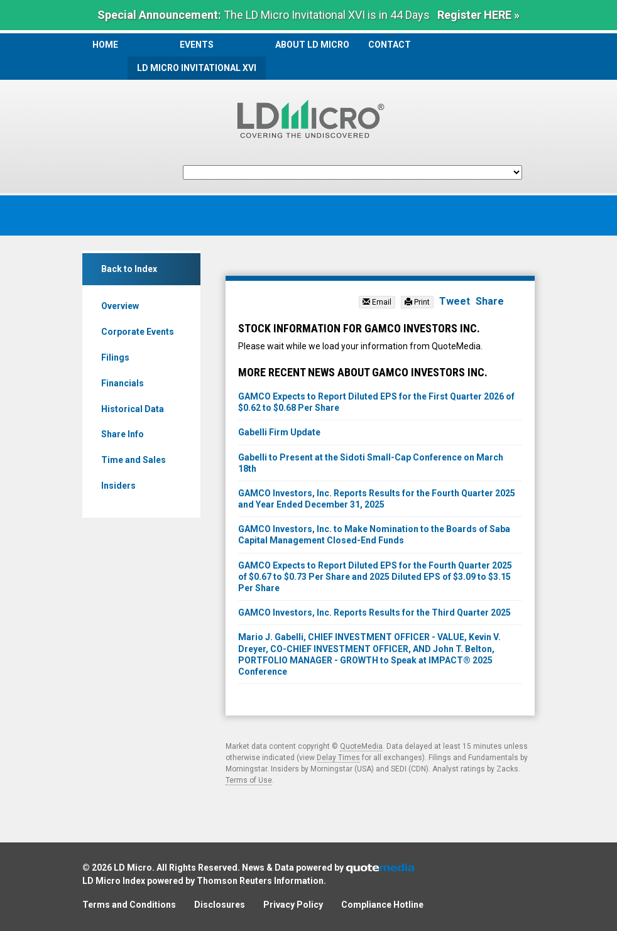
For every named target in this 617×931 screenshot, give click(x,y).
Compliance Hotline (382, 905)
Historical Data (132, 409)
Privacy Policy (293, 905)
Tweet (454, 301)
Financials (122, 383)
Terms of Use (249, 780)
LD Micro (133, 868)
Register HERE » (478, 14)
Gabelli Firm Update (279, 432)
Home (105, 45)
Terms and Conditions (129, 905)
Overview (120, 306)
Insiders (118, 486)
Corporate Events (137, 332)
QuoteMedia (361, 746)
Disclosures (219, 905)
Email (377, 302)
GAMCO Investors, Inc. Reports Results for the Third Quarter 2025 (374, 612)
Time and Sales (133, 460)
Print (417, 302)
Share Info (122, 434)
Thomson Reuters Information (260, 881)
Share (490, 301)
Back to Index (129, 269)
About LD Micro (312, 45)
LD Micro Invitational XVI (196, 68)
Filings (115, 357)
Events (197, 45)
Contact (389, 45)
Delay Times (338, 757)
